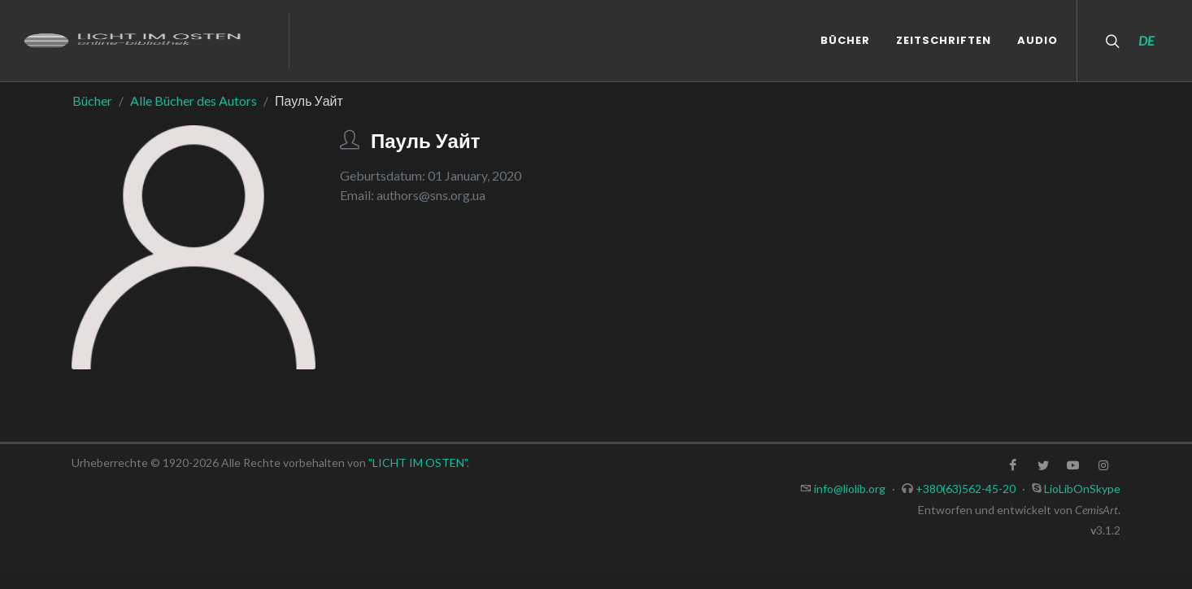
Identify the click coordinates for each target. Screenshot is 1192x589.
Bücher (92, 100)
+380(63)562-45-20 (966, 488)
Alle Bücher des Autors (193, 100)
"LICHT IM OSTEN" (417, 462)
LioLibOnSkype (1082, 488)
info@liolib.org (849, 488)
